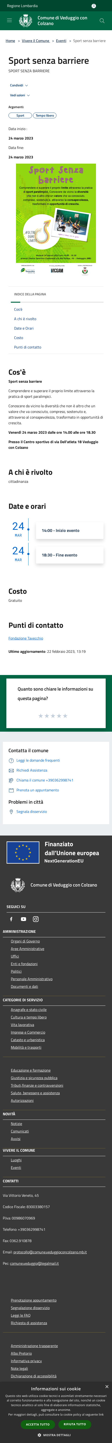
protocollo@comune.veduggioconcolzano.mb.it (50, 1252)
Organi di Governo (25, 941)
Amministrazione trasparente (34, 1346)
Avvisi (15, 1139)
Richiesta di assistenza (29, 1323)
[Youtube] (23, 919)
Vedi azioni (20, 95)
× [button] (106, 1387)
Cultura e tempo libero (29, 1017)
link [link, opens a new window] (101, 1415)
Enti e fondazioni (24, 964)
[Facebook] (11, 919)
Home (10, 40)
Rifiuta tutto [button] (75, 1424)
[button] (56, 1435)
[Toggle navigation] (9, 20)
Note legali (19, 1368)
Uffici (15, 956)
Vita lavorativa (22, 1024)
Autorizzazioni (22, 1100)
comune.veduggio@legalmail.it (34, 1263)
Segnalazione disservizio (30, 1308)
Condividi (19, 85)
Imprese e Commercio (28, 1032)
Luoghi (16, 1160)
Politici (16, 971)
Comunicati (20, 1131)
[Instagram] (35, 919)
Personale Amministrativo (31, 979)
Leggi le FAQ (21, 1315)
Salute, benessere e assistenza (35, 1093)
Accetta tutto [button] (38, 1424)
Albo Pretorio (21, 1353)
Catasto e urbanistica (28, 1040)
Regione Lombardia (22, 5)
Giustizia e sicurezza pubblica (34, 1078)
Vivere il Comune (36, 40)
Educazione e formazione (31, 1070)
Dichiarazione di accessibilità (33, 1376)
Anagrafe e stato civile (29, 1009)
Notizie (16, 1123)
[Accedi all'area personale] (93, 6)
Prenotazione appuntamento (33, 1300)
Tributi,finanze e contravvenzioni (37, 1085)
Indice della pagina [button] (30, 294)
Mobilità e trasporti (26, 1047)
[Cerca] (102, 21)
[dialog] (56, 1412)
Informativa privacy (26, 1361)
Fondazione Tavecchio (25, 638)
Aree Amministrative (27, 948)
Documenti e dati (24, 986)
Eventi (61, 40)
